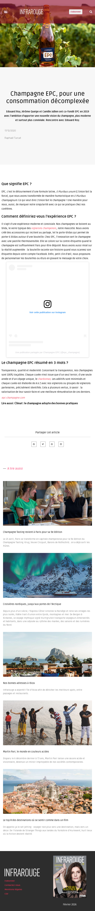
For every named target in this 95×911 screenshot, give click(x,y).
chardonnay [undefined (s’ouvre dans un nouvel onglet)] (44, 379)
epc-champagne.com (13, 397)
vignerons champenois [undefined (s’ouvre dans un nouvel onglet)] (43, 228)
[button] (5, 11)
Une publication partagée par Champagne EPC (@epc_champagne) (47, 352)
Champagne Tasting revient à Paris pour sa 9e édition (32, 532)
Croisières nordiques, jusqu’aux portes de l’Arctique (32, 604)
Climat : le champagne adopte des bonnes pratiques (46, 403)
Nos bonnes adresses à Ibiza (19, 683)
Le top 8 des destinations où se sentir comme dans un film (35, 820)
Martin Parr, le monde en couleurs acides (26, 751)
